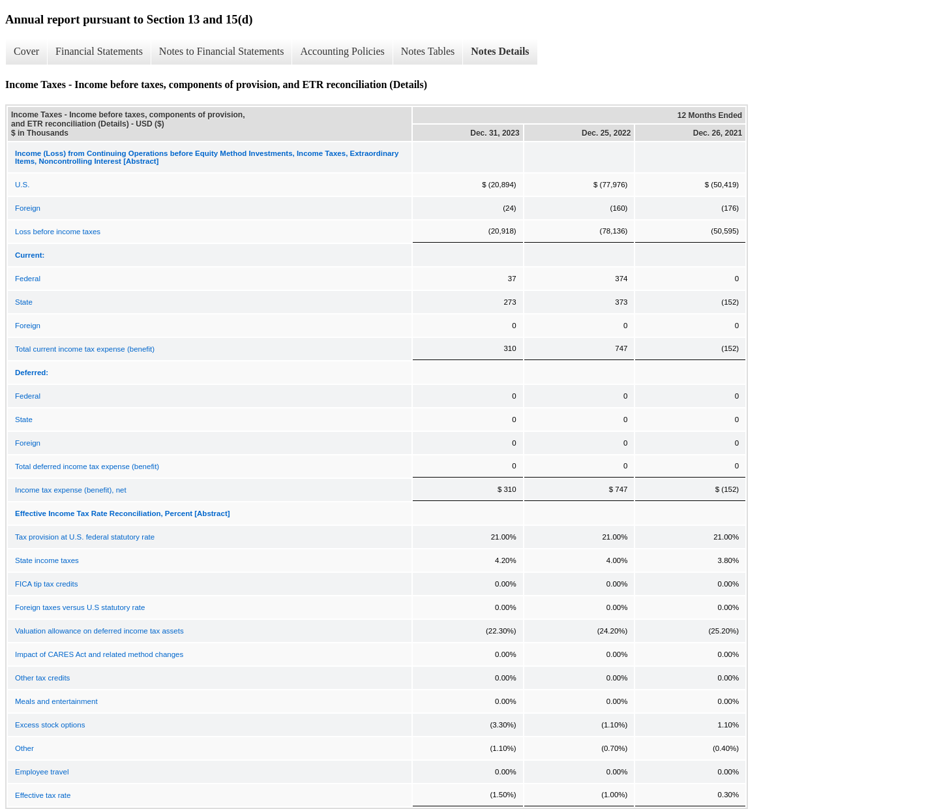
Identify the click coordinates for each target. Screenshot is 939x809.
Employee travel (41, 772)
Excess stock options (50, 725)
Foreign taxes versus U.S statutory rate (80, 607)
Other (24, 748)
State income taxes (47, 560)
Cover (26, 51)
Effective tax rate (42, 795)
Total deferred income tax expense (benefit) (87, 466)
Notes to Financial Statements (221, 51)
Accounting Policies (342, 51)
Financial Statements (99, 51)
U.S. (22, 185)
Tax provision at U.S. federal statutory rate (85, 537)
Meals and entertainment (56, 701)
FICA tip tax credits (46, 584)
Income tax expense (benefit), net (71, 490)
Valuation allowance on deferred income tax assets (99, 631)
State (24, 302)
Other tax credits (42, 678)
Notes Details (500, 51)
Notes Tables (428, 51)
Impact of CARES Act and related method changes (99, 654)
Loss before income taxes (57, 232)
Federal (27, 278)
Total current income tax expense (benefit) (85, 349)
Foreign (27, 208)
